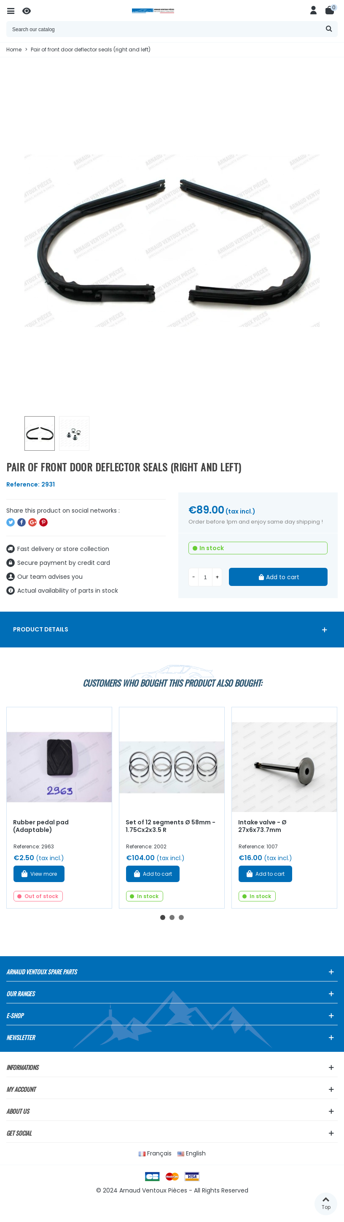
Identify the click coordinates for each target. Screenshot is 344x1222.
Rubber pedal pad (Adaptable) (41, 826)
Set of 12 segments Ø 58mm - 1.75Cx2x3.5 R (170, 826)
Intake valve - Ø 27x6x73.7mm (262, 826)
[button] (162, 917)
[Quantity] (205, 577)
